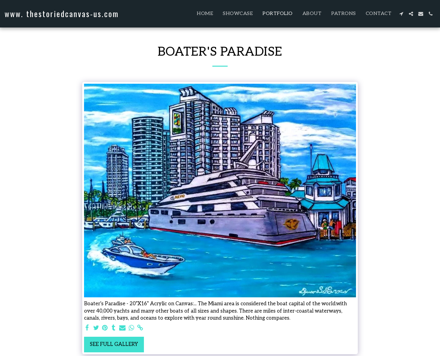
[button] (401, 13)
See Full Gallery (114, 344)
